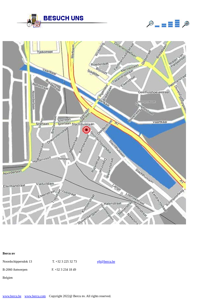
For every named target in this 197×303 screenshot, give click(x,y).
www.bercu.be (12, 296)
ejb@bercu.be (106, 261)
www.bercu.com (35, 296)
